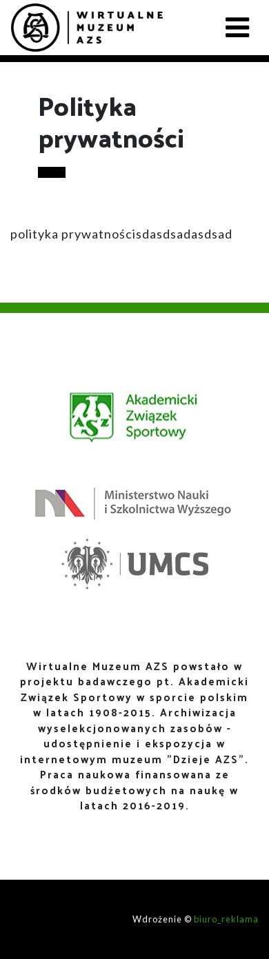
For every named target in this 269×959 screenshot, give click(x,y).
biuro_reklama (226, 919)
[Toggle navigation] (237, 27)
